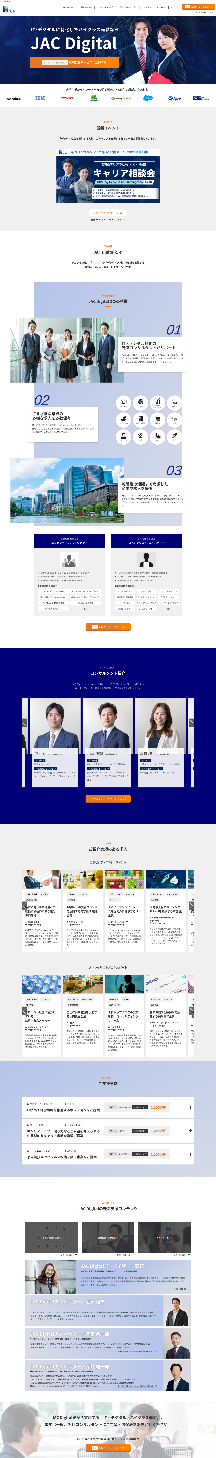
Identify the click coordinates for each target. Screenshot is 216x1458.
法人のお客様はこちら (204, 12)
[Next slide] (191, 722)
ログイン (174, 7)
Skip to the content (6, 1)
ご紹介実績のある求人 (128, 7)
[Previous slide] (24, 722)
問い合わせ (161, 7)
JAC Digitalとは (69, 7)
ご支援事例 (146, 7)
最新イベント (86, 7)
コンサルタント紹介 (105, 7)
